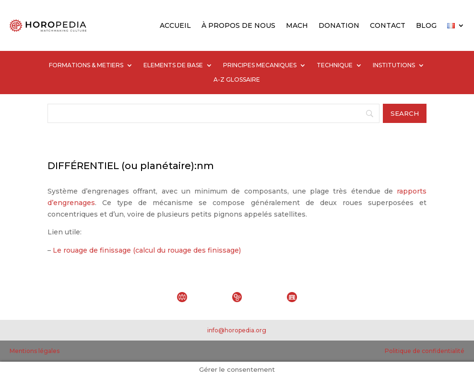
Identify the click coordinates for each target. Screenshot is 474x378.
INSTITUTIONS (394, 65)
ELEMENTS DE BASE (173, 65)
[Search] (213, 113)
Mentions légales (34, 350)
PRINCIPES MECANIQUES (259, 65)
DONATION (339, 25)
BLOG (426, 25)
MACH (297, 25)
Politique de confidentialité (424, 350)
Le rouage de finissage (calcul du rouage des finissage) (147, 250)
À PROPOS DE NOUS (238, 25)
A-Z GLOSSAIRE (236, 79)
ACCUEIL (175, 25)
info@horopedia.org (236, 330)
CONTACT (387, 25)
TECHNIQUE (335, 65)
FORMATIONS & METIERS (86, 65)
